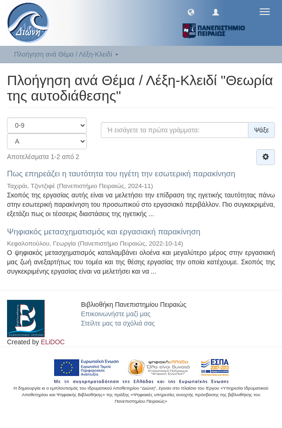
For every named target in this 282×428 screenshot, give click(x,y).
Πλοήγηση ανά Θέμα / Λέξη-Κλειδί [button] (66, 54)
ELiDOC (52, 342)
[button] (191, 12)
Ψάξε (261, 130)
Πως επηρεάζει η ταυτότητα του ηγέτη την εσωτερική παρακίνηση (121, 173)
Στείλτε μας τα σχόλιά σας (118, 323)
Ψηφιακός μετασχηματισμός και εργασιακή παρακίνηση (103, 231)
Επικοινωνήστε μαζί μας (116, 314)
